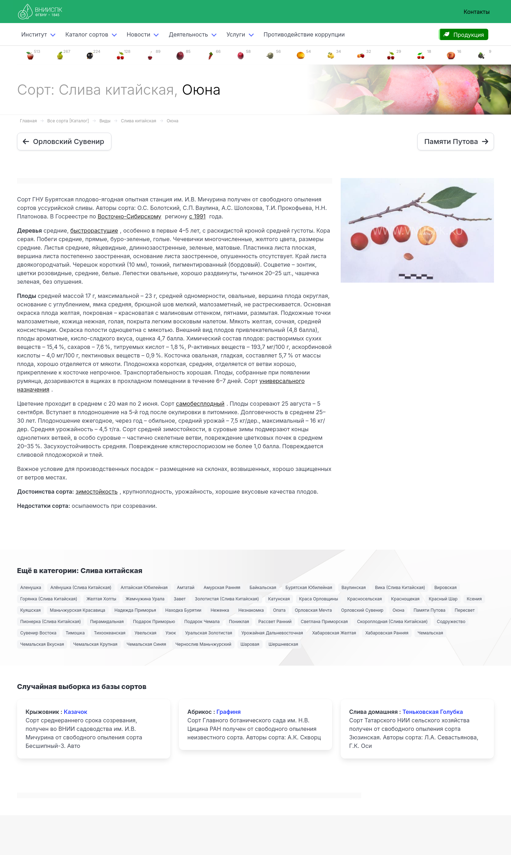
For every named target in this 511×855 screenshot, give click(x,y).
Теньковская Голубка (432, 711)
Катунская (279, 598)
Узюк (171, 632)
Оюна (172, 120)
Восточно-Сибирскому (129, 216)
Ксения (474, 598)
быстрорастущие (94, 230)
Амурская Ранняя (222, 587)
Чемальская (430, 632)
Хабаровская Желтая (334, 632)
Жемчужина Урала (145, 598)
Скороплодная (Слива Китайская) (392, 621)
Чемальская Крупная (95, 644)
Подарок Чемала (202, 621)
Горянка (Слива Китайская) (48, 598)
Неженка (219, 610)
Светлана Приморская (324, 621)
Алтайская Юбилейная (144, 587)
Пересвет (464, 610)
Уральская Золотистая (208, 632)
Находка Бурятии (183, 610)
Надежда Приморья (135, 610)
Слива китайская (138, 120)
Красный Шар (443, 598)
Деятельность (188, 34)
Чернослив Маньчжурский (203, 644)
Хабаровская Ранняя (386, 632)
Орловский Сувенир (362, 610)
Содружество (451, 621)
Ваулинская (353, 587)
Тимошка (75, 632)
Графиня (228, 711)
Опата (279, 610)
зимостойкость (96, 491)
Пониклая (239, 621)
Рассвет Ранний (275, 621)
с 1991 (197, 216)
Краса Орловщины (318, 598)
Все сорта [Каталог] (68, 120)
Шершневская (283, 644)
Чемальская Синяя (146, 644)
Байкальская (262, 587)
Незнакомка (251, 610)
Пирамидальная (107, 621)
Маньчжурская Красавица (77, 610)
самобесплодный (200, 403)
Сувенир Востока (38, 632)
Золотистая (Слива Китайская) (227, 598)
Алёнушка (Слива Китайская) (80, 587)
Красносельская (364, 598)
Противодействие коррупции (304, 34)
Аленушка (30, 587)
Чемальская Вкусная (42, 644)
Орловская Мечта (313, 610)
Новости (138, 34)
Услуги (235, 34)
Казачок (75, 711)
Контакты (476, 11)
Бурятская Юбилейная (308, 587)
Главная (28, 120)
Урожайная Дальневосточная (272, 632)
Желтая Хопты (101, 598)
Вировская (445, 587)
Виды (104, 120)
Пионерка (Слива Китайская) (50, 621)
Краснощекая (405, 598)
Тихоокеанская (110, 632)
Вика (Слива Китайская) (400, 587)
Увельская (145, 632)
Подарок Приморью (154, 621)
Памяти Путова (429, 610)
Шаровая (250, 644)
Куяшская (30, 610)
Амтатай (185, 587)
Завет (180, 598)
